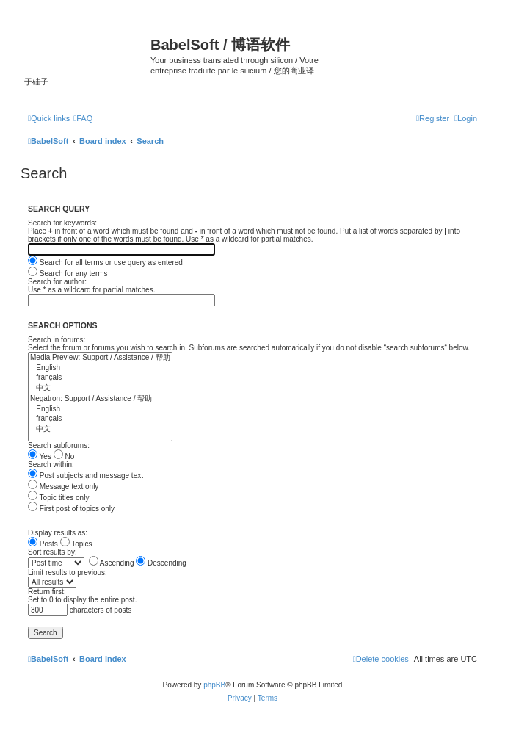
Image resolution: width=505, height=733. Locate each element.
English (100, 368)
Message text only (63, 487)
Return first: (47, 592)
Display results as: (57, 533)
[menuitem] (82, 118)
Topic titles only (58, 498)
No (64, 456)
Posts (43, 544)
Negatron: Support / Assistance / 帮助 (100, 399)
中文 (100, 388)
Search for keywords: (62, 223)
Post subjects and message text (85, 476)
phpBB (214, 685)
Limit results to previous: (67, 572)
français (100, 378)
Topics (76, 544)
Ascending (111, 563)
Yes (39, 456)
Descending (161, 563)
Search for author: (57, 282)
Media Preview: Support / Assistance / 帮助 (100, 358)
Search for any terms (68, 274)
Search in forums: (56, 340)
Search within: (51, 465)
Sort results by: (52, 552)
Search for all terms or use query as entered (105, 263)
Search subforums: (59, 445)
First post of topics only (71, 509)
